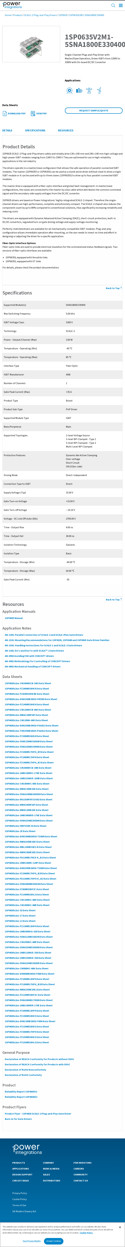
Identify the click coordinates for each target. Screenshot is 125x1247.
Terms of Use (19, 1205)
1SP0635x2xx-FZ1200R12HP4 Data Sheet (27, 926)
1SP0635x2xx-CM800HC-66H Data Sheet (26, 968)
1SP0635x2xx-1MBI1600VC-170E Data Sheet (28, 773)
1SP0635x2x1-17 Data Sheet (20, 915)
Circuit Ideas (20, 1180)
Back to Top (114, 599)
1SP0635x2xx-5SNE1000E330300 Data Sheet (29, 741)
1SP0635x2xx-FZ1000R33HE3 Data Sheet (27, 1016)
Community (80, 1174)
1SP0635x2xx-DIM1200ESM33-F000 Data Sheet (30, 1021)
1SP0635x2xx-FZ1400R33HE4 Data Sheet (27, 704)
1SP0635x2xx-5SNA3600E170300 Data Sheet (29, 1000)
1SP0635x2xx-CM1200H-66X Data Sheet (26, 720)
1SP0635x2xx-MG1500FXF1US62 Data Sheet (28, 799)
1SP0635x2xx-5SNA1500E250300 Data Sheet (29, 820)
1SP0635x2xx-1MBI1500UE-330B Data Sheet (29, 778)
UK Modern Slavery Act (24, 1211)
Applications (20, 1168)
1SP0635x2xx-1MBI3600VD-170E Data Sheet (28, 815)
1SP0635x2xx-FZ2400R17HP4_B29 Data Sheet (30, 873)
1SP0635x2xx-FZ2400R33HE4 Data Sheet (27, 688)
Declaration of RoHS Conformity (23, 1075)
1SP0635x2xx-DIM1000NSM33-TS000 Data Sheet (31, 836)
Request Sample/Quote (93, 110)
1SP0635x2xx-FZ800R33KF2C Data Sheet (27, 889)
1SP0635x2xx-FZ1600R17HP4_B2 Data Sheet (29, 762)
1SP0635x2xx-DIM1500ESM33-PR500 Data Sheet (31, 699)
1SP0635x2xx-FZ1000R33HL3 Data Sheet (27, 894)
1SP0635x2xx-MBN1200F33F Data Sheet (26, 715)
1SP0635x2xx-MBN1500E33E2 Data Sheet (27, 989)
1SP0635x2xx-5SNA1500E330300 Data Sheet (29, 947)
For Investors (82, 1162)
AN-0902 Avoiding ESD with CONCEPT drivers (29, 656)
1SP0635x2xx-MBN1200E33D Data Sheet (26, 789)
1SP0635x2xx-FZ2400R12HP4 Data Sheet (27, 979)
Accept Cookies (53, 1241)
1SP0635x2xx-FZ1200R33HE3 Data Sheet (27, 1026)
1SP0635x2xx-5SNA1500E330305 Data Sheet (29, 963)
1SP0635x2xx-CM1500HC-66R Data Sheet (27, 942)
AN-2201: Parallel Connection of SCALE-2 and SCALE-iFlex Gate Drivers (44, 635)
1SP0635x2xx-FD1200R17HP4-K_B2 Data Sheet (30, 878)
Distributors (51, 1180)
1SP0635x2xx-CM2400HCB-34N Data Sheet (28, 768)
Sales (46, 1174)
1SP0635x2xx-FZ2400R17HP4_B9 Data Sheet (29, 752)
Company (48, 1162)
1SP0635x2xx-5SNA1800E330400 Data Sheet (29, 746)
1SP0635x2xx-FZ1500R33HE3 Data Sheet (27, 1037)
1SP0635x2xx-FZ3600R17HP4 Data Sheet (27, 1032)
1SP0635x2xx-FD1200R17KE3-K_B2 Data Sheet (30, 857)
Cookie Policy (19, 1199)
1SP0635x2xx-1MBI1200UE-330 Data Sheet (28, 952)
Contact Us (81, 1180)
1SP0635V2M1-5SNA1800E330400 (86, 15)
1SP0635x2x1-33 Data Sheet (20, 910)
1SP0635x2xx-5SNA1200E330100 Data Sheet (29, 937)
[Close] (120, 1227)
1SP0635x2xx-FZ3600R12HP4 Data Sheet (27, 1010)
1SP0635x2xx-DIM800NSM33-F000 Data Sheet (29, 974)
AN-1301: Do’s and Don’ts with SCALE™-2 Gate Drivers (34, 650)
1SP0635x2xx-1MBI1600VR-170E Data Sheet (28, 1005)
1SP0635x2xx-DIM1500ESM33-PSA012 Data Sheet (31, 725)
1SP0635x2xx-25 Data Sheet (20, 831)
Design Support (22, 1174)
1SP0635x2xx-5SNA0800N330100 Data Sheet (29, 884)
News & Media (51, 1168)
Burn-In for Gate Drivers (18, 1119)
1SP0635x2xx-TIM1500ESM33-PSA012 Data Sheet (31, 731)
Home (8, 15)
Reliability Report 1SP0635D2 (21, 1097)
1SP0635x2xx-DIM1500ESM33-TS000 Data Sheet (31, 868)
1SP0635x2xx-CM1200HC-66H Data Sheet (27, 900)
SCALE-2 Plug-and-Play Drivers (40, 15)
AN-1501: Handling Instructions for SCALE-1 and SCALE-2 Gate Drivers (43, 645)
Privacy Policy (19, 1193)
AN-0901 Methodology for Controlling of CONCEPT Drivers (37, 661)
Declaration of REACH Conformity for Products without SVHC (39, 1059)
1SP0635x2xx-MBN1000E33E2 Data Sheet (27, 852)
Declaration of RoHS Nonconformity (25, 1069)
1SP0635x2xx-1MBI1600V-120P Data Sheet (28, 863)
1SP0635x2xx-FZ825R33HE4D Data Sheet (27, 694)
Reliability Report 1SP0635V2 (21, 1091)
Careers (79, 1168)
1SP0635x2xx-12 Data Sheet (20, 921)
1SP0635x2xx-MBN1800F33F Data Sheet (26, 805)
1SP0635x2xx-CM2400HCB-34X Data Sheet (28, 683)
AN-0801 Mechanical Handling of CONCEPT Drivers (32, 666)
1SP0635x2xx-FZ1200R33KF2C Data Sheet (27, 995)
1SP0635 (62, 15)
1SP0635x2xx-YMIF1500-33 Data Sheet (25, 826)
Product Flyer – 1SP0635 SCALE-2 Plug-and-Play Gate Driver (38, 1113)
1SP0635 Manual (14, 618)
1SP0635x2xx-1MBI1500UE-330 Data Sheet (28, 958)
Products (18, 15)
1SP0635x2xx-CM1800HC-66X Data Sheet (27, 783)
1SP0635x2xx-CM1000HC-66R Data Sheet (27, 905)
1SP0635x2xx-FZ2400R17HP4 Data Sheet (27, 757)
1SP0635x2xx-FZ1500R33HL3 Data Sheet (27, 1042)
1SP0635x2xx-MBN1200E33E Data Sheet (26, 810)
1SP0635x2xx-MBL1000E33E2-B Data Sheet (28, 847)
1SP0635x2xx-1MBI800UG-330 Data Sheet (27, 931)
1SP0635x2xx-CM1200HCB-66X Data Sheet (28, 709)
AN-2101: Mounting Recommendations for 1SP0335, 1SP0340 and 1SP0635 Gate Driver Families (57, 640)
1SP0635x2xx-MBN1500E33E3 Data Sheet (27, 841)
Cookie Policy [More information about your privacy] (86, 1233)
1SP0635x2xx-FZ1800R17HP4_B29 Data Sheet (30, 984)
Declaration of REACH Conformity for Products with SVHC (37, 1064)
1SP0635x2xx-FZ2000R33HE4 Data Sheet (27, 736)
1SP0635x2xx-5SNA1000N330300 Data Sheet (29, 794)
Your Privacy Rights (32, 1241)
